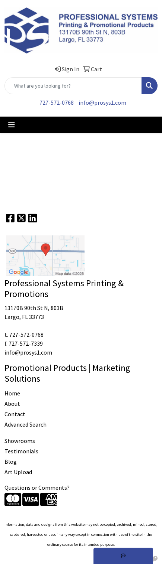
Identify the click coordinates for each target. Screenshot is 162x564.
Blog (10, 461)
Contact (14, 414)
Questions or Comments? (37, 487)
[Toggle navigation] (11, 125)
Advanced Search (25, 424)
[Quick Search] (73, 85)
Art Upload (18, 472)
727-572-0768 (56, 102)
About (12, 403)
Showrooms (19, 440)
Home (12, 393)
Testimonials (21, 451)
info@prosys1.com (102, 102)
